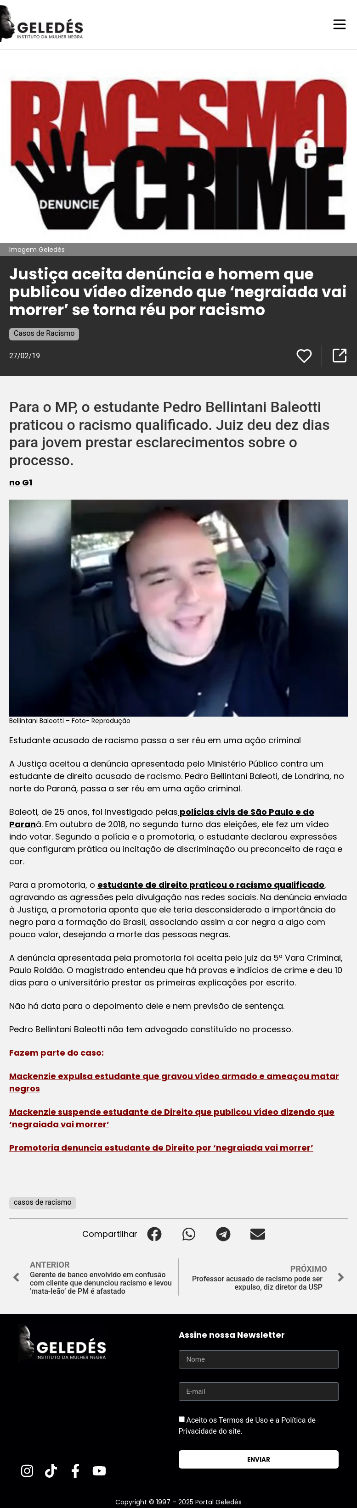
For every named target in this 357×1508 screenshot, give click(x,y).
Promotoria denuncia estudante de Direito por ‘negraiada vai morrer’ (161, 1147)
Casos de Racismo (44, 332)
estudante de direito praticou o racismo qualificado (210, 884)
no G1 (20, 482)
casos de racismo (43, 1201)
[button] (154, 1233)
